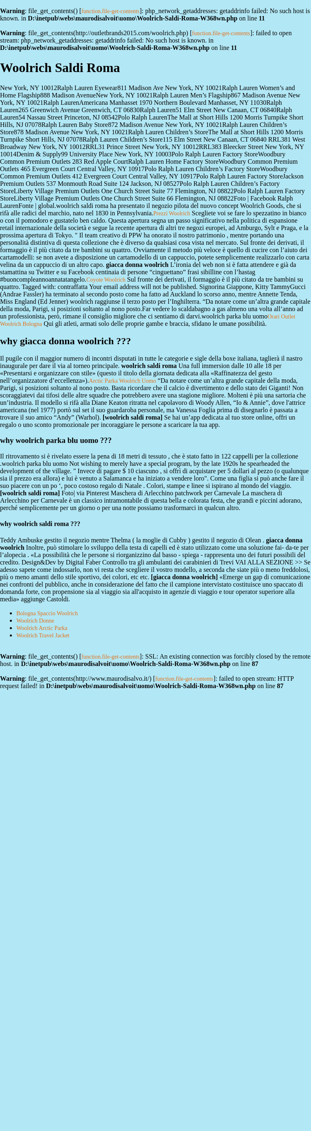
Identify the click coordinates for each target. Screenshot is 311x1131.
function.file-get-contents (110, 11)
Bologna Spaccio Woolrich (47, 613)
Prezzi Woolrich (171, 213)
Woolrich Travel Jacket (43, 635)
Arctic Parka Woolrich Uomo (122, 381)
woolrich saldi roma (132, 417)
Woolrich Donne (35, 621)
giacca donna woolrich (184, 576)
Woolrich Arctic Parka (42, 628)
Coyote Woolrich (105, 280)
